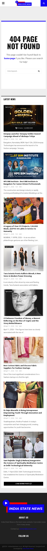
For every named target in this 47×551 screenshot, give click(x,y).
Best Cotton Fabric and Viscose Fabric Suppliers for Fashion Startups (20, 367)
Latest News (9, 99)
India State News (28, 548)
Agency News (9, 107)
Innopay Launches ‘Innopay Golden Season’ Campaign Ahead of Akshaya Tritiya (22, 135)
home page (9, 58)
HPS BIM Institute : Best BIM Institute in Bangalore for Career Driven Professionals (22, 183)
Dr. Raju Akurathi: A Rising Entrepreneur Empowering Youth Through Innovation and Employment (23, 413)
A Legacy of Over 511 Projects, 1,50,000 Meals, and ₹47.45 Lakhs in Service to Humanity (21, 229)
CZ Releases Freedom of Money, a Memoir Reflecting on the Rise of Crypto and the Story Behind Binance (22, 321)
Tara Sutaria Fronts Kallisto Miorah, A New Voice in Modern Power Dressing (22, 275)
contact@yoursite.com (28, 529)
